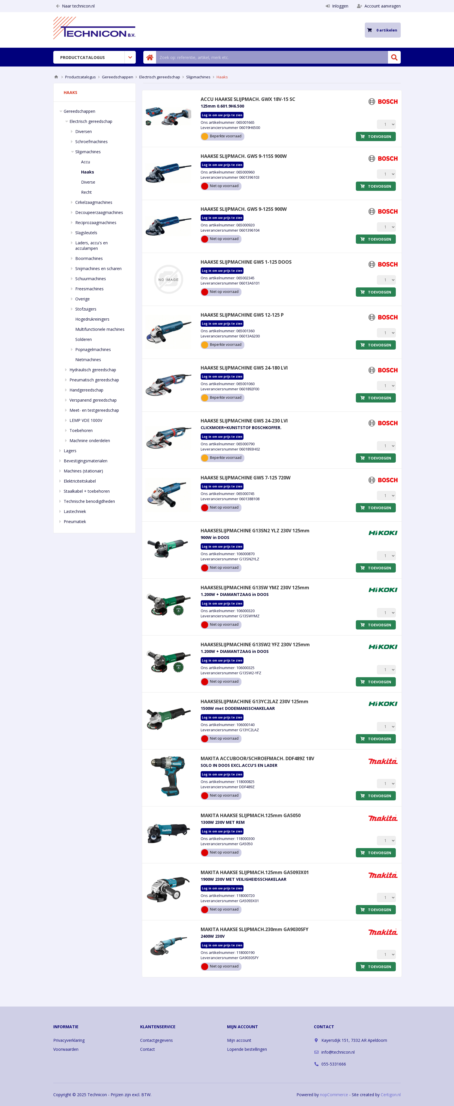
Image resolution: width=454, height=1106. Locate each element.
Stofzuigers (85, 309)
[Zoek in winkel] (272, 57)
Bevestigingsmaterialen (85, 461)
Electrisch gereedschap (90, 121)
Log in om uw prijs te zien (222, 115)
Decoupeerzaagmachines (99, 212)
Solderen (83, 339)
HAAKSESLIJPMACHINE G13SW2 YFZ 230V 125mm (255, 644)
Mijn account (239, 1040)
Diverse (88, 182)
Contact (147, 1049)
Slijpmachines (88, 151)
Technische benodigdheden (89, 501)
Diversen (83, 131)
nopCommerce (334, 1094)
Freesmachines (89, 288)
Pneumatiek (75, 521)
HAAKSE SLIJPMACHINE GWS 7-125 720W (245, 477)
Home (56, 77)
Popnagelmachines (93, 349)
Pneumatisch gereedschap (94, 380)
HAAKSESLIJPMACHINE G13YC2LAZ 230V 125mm (254, 701)
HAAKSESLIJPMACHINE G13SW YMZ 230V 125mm (255, 587)
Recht (86, 192)
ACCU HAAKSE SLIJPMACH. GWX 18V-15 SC (248, 99)
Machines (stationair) (83, 471)
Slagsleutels (86, 232)
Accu (85, 162)
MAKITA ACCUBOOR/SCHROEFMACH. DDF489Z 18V (257, 758)
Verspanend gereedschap (93, 400)
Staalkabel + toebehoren (87, 491)
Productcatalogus (82, 57)
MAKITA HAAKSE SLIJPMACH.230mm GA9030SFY (254, 929)
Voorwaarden (65, 1049)
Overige (82, 299)
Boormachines (89, 258)
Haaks (87, 172)
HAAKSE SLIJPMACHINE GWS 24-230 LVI (244, 421)
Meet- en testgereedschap (94, 410)
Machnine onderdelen (89, 440)
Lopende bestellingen (247, 1049)
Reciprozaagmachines (95, 222)
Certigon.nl (391, 1094)
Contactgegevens (156, 1040)
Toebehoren (81, 430)
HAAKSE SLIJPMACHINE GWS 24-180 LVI (244, 368)
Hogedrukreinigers (92, 319)
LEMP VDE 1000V (85, 420)
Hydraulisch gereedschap (92, 369)
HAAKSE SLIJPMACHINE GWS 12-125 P (242, 315)
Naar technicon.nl (75, 6)
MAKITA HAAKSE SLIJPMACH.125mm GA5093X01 (255, 872)
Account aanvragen (379, 6)
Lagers (70, 450)
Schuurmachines (90, 278)
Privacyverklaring (69, 1040)
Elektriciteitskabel (80, 481)
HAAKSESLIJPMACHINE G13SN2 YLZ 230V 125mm (255, 530)
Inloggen (337, 6)
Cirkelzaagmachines (93, 202)
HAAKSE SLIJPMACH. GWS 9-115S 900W (244, 156)
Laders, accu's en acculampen (91, 245)
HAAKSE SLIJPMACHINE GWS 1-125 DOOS (246, 262)
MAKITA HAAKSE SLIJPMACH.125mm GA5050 (251, 815)
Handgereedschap (86, 390)
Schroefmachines (91, 141)
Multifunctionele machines (100, 329)
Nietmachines (88, 359)
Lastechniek (75, 511)
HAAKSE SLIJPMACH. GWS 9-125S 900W (244, 209)
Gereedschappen (79, 111)
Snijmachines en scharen (98, 268)
